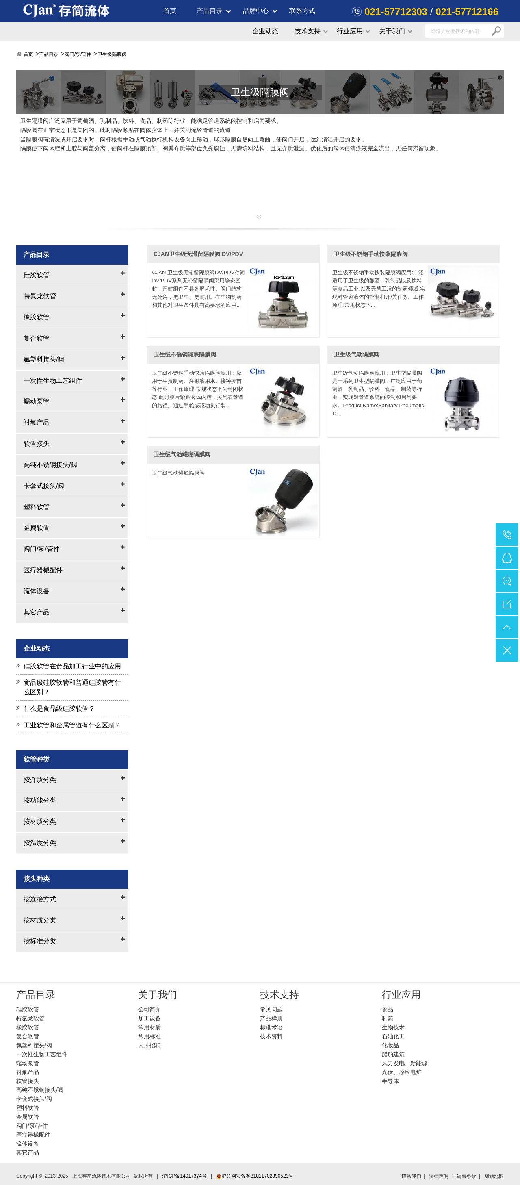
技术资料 (271, 1036)
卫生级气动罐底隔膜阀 (182, 454)
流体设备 (37, 591)
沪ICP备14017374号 (184, 1176)
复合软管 (37, 338)
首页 (169, 10)
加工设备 (149, 1018)
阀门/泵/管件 (78, 54)
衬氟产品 (37, 422)
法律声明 (438, 1176)
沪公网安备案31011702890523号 (254, 1176)
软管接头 (37, 443)
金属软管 (37, 527)
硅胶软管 (37, 274)
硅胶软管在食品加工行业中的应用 (72, 666)
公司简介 (149, 1009)
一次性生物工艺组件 (53, 380)
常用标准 (149, 1036)
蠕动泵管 (37, 401)
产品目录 (210, 10)
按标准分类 (40, 941)
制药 (387, 1018)
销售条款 (466, 1176)
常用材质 (149, 1027)
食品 (387, 1009)
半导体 (390, 1081)
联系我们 (411, 1176)
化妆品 (390, 1045)
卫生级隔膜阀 (112, 54)
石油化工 (393, 1036)
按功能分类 (40, 800)
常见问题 (271, 1009)
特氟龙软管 (40, 296)
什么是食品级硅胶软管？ (59, 708)
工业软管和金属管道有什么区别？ (72, 725)
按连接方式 (40, 899)
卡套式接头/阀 (44, 485)
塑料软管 (37, 507)
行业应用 (350, 31)
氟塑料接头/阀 (44, 359)
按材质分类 (40, 821)
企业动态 (265, 31)
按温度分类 (40, 842)
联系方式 (302, 10)
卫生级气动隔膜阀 (356, 354)
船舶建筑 (393, 1054)
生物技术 (393, 1027)
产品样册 (271, 1018)
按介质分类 (40, 779)
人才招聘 (149, 1045)
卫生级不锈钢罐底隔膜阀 (185, 354)
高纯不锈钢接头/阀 (50, 464)
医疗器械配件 (43, 569)
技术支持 (308, 31)
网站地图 (494, 1176)
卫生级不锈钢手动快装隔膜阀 (371, 254)
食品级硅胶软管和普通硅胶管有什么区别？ (72, 687)
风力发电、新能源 (404, 1063)
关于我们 (392, 31)
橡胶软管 (37, 317)
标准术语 (271, 1027)
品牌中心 (256, 10)
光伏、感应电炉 (402, 1072)
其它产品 (37, 612)
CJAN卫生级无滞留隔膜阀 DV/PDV (198, 254)
